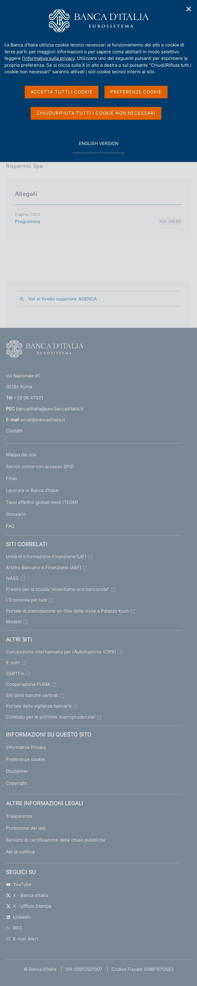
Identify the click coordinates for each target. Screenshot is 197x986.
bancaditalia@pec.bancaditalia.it (49, 409)
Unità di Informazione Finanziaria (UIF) (46, 556)
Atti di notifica (20, 852)
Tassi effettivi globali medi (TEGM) (42, 502)
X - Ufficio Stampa (28, 906)
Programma (27, 221)
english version (98, 146)
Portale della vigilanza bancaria (38, 706)
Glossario (16, 514)
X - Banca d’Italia (27, 895)
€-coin (13, 662)
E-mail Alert (22, 939)
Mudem (14, 621)
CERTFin (15, 673)
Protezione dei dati (26, 828)
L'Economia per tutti (26, 600)
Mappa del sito (21, 454)
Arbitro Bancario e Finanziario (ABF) (43, 567)
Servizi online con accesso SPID (40, 466)
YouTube (19, 884)
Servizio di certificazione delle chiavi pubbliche (55, 840)
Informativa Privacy (26, 747)
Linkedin (18, 917)
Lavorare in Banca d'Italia (32, 490)
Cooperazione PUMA (28, 684)
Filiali (11, 478)
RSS (14, 928)
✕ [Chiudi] (189, 9)
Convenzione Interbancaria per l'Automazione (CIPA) (61, 652)
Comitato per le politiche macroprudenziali (51, 717)
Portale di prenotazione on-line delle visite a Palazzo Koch (67, 611)
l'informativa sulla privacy (48, 58)
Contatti (14, 431)
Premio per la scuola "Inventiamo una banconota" (57, 589)
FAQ (10, 526)
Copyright (16, 783)
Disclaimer (17, 771)
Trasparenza (19, 816)
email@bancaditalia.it (43, 420)
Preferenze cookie (25, 759)
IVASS (12, 578)
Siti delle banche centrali (32, 695)
